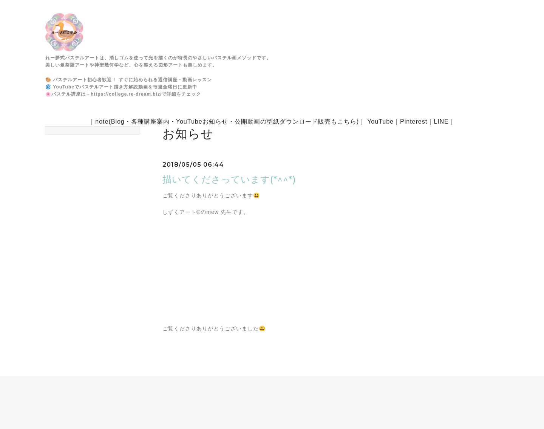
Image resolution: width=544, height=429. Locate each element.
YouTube (380, 121)
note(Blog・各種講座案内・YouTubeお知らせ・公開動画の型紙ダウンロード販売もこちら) (227, 121)
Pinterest (413, 121)
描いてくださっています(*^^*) (229, 179)
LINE (441, 121)
